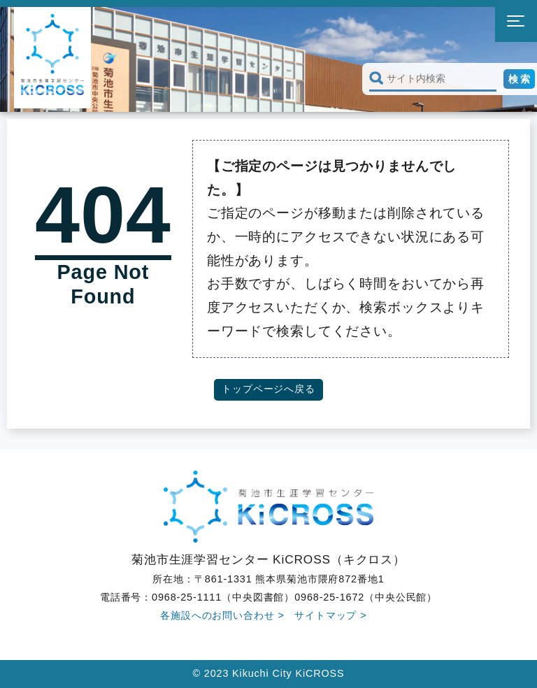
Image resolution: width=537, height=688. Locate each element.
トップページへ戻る (268, 388)
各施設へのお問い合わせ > (222, 615)
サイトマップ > (330, 615)
